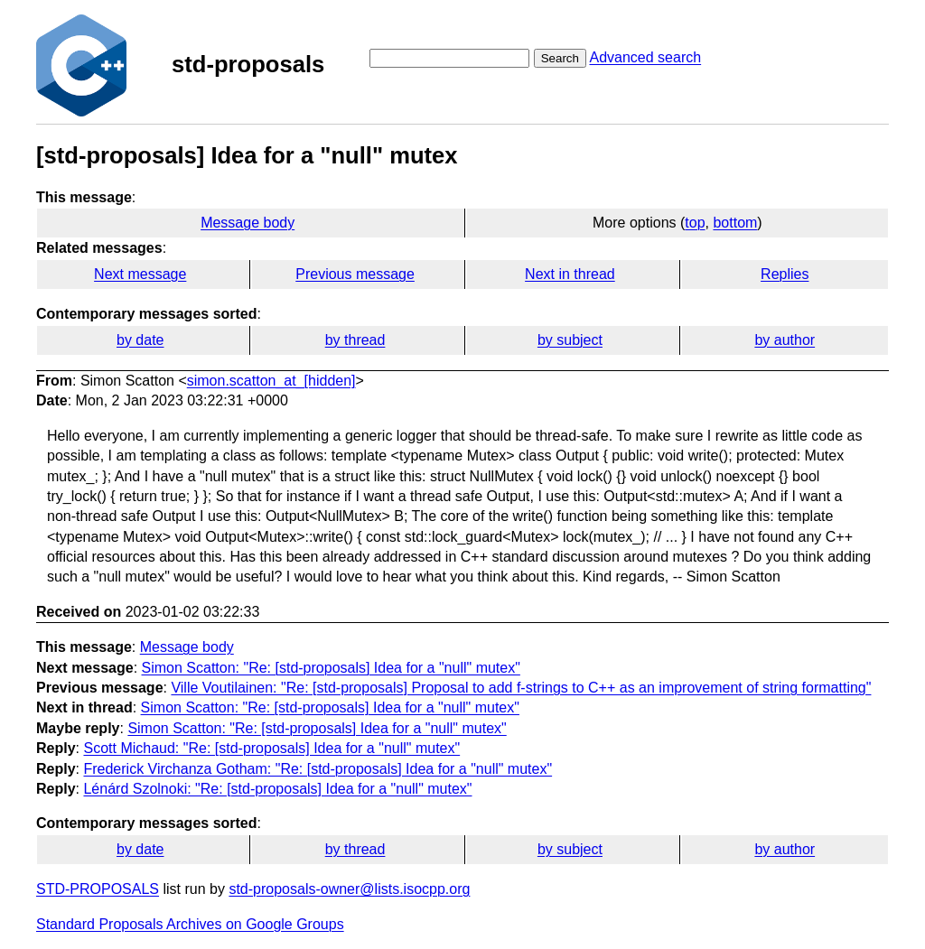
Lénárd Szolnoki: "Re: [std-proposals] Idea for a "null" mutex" (277, 788)
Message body (247, 222)
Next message (140, 274)
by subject (570, 340)
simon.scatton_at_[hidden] (271, 380)
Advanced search (645, 57)
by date (140, 340)
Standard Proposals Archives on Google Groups (190, 924)
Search (560, 58)
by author (784, 340)
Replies (784, 274)
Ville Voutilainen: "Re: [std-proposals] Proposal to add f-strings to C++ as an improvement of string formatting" (521, 687)
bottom (735, 222)
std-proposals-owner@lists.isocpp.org (349, 889)
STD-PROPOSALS (97, 889)
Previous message (355, 274)
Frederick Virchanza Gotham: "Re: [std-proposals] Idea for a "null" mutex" (317, 769)
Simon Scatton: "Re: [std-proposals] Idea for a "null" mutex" (331, 667)
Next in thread (570, 274)
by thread (355, 340)
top (695, 222)
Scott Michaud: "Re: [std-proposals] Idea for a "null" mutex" (271, 748)
